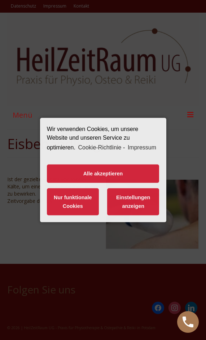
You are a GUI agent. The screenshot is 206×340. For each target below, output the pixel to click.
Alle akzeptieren (103, 173)
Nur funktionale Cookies (73, 202)
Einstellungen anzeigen (133, 202)
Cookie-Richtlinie (99, 147)
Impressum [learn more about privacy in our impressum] (142, 147)
